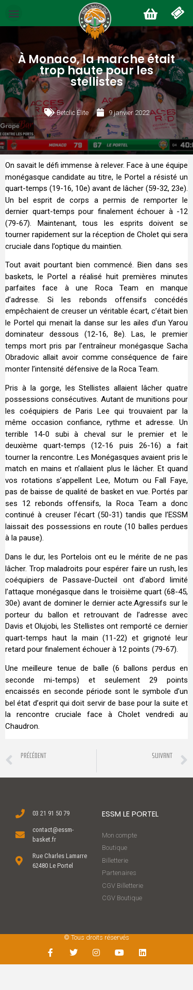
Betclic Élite (73, 113)
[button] (13, 13)
